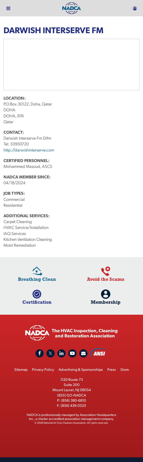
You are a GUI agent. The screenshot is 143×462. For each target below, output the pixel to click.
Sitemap (21, 369)
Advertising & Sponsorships (81, 369)
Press (111, 369)
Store (124, 369)
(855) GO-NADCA (71, 395)
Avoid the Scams (105, 279)
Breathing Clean (37, 279)
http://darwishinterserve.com (28, 149)
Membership (106, 302)
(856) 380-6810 (73, 400)
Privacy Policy (43, 369)
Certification (37, 302)
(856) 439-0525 (73, 405)
